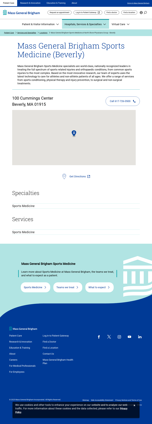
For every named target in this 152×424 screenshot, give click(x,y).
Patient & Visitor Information (40, 24)
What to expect (97, 287)
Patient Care (8, 3)
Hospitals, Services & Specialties (86, 24)
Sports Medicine (33, 287)
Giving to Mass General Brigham (138, 3)
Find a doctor (112, 12)
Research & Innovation (30, 3)
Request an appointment (59, 12)
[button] (74, 134)
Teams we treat (65, 287)
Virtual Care (121, 24)
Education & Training (56, 3)
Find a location (129, 12)
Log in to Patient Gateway (86, 12)
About (74, 3)
